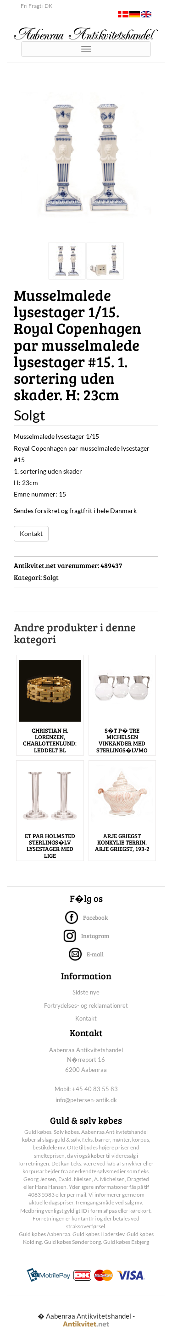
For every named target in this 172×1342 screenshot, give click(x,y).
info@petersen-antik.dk (86, 1100)
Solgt (51, 577)
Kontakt (31, 533)
